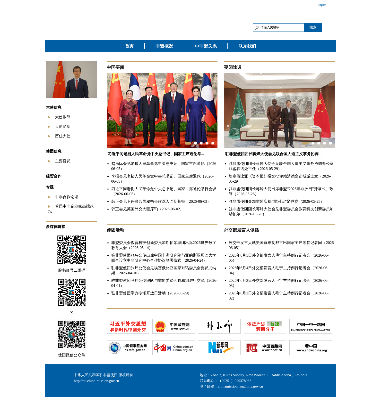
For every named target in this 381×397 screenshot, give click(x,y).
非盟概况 (164, 46)
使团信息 (53, 151)
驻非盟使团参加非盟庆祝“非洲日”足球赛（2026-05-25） (276, 201)
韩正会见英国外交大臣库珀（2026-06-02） (147, 209)
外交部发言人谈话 (241, 230)
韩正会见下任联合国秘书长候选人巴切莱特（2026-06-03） (161, 201)
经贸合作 (53, 176)
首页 (129, 46)
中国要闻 (115, 67)
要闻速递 (233, 67)
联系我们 (247, 46)
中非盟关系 (206, 46)
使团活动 (115, 230)
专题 (50, 187)
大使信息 (53, 107)
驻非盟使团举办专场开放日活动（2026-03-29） (151, 293)
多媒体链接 (55, 227)
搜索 (313, 27)
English (322, 4)
